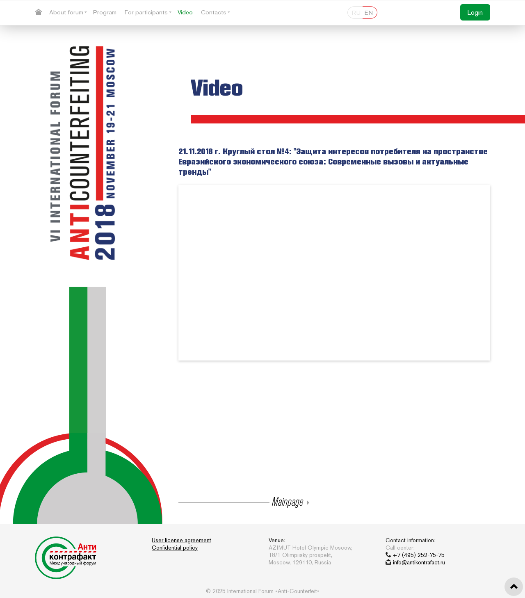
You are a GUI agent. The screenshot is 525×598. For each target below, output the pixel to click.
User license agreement (181, 540)
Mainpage (286, 501)
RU (356, 12)
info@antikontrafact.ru (419, 562)
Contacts (213, 12)
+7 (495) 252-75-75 (419, 555)
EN (369, 12)
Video (185, 12)
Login (475, 12)
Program (104, 12)
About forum (66, 12)
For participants (146, 12)
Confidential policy (175, 547)
